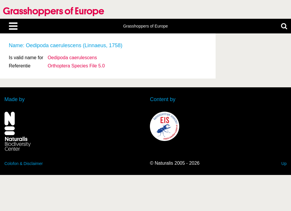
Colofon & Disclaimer (23, 163)
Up (284, 163)
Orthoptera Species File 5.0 (76, 65)
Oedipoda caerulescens (72, 57)
